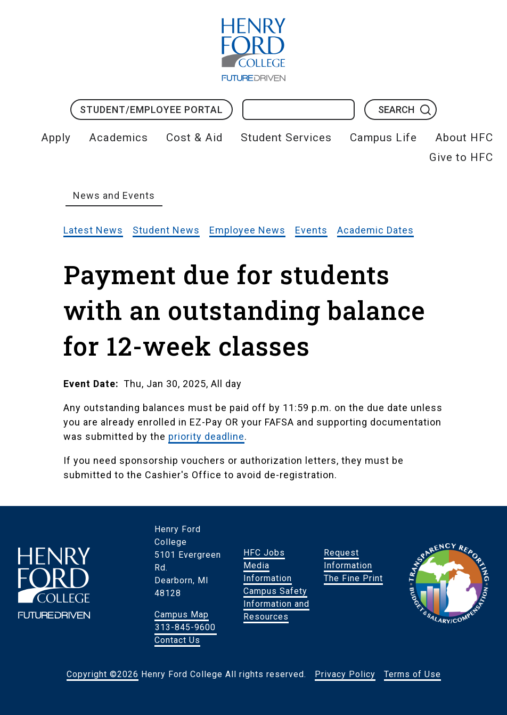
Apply (56, 137)
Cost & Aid (194, 137)
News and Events (114, 195)
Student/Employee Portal (151, 109)
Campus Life (383, 137)
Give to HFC (461, 157)
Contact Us (177, 640)
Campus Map (181, 614)
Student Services (286, 137)
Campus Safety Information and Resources (276, 604)
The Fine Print (353, 578)
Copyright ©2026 (102, 674)
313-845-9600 (185, 627)
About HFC (464, 137)
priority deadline (206, 436)
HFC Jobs (264, 553)
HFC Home (253, 50)
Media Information (267, 571)
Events (311, 230)
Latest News (93, 230)
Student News (166, 230)
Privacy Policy (345, 674)
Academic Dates (375, 230)
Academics (118, 137)
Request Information (348, 559)
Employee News (247, 230)
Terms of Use (412, 674)
